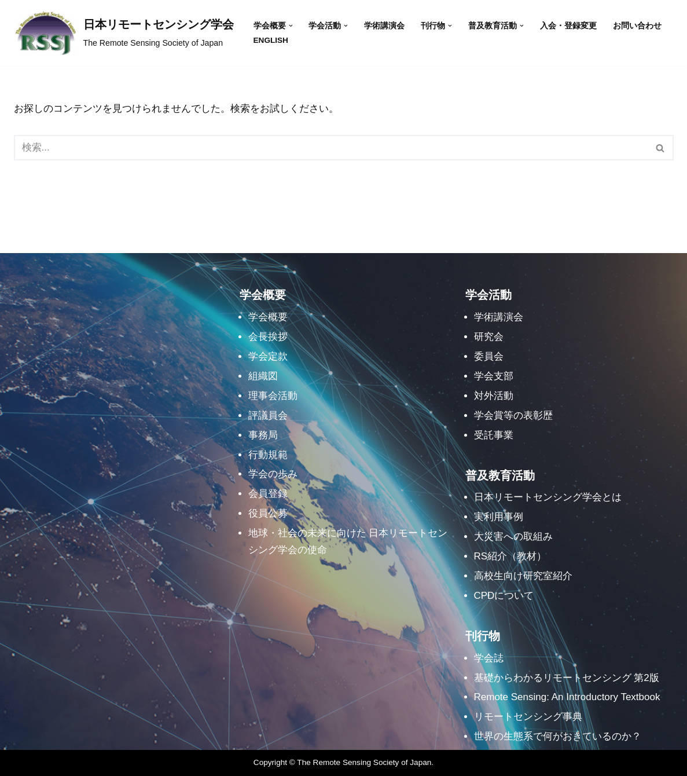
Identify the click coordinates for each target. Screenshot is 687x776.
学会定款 (268, 356)
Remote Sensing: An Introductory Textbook (567, 696)
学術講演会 (384, 25)
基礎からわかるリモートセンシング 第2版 (566, 677)
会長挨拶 (268, 336)
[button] (291, 26)
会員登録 (268, 493)
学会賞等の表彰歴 (513, 415)
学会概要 (268, 317)
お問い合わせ (637, 25)
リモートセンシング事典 (528, 716)
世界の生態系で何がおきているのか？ (557, 736)
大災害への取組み (513, 536)
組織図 (263, 376)
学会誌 (489, 658)
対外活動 (493, 395)
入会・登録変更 (568, 25)
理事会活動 (272, 395)
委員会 (489, 356)
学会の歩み (272, 473)
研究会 (489, 336)
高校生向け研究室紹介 (523, 575)
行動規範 (268, 454)
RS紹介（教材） (510, 556)
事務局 (263, 435)
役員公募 (268, 513)
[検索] (331, 147)
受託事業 (493, 435)
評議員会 (268, 415)
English (271, 40)
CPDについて (504, 595)
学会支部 (493, 376)
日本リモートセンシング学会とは (548, 497)
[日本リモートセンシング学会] (124, 33)
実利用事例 (498, 516)
